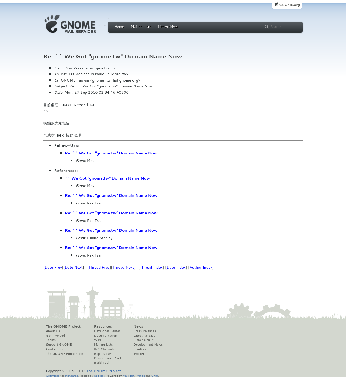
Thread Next (123, 267)
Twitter (138, 354)
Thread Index (151, 267)
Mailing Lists (141, 26)
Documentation (105, 335)
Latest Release (144, 335)
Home (119, 26)
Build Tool (101, 362)
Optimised (52, 375)
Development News (148, 344)
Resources (103, 326)
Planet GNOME (145, 340)
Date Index (176, 267)
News (138, 326)
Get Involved (55, 335)
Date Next (73, 267)
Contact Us (54, 349)
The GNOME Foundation (64, 354)
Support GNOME (59, 344)
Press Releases (144, 331)
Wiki (97, 340)
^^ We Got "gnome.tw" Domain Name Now (107, 178)
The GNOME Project (63, 326)
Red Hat (99, 375)
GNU (154, 375)
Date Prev (53, 267)
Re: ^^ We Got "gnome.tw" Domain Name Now (111, 153)
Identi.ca (139, 349)
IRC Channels (104, 349)
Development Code (108, 358)
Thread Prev (99, 267)
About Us (53, 331)
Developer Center (107, 331)
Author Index (200, 267)
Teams (51, 340)
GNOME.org (289, 4)
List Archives (168, 26)
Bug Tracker (103, 354)
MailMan (128, 375)
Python (140, 375)
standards (71, 375)
